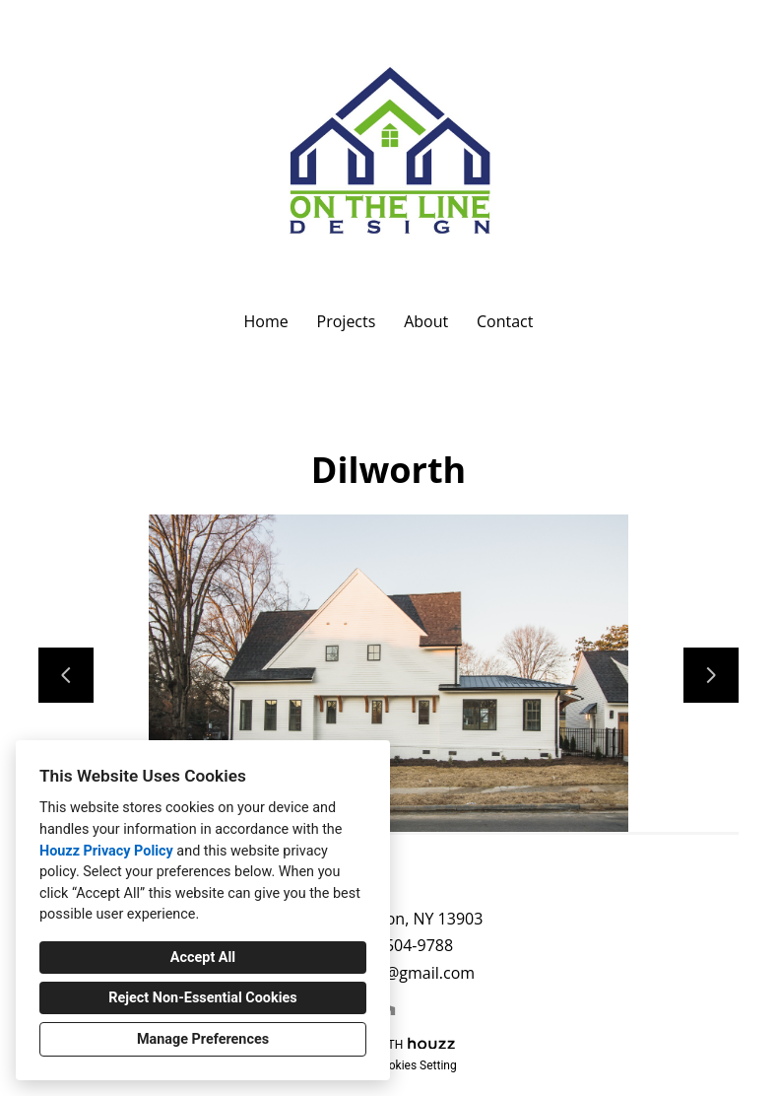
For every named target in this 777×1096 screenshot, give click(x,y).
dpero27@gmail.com (399, 973)
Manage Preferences (203, 1039)
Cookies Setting (415, 1065)
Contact (505, 321)
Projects (346, 321)
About (426, 321)
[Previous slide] (66, 675)
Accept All (202, 957)
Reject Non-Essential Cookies (202, 998)
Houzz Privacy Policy (106, 851)
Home (266, 321)
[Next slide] (711, 675)
